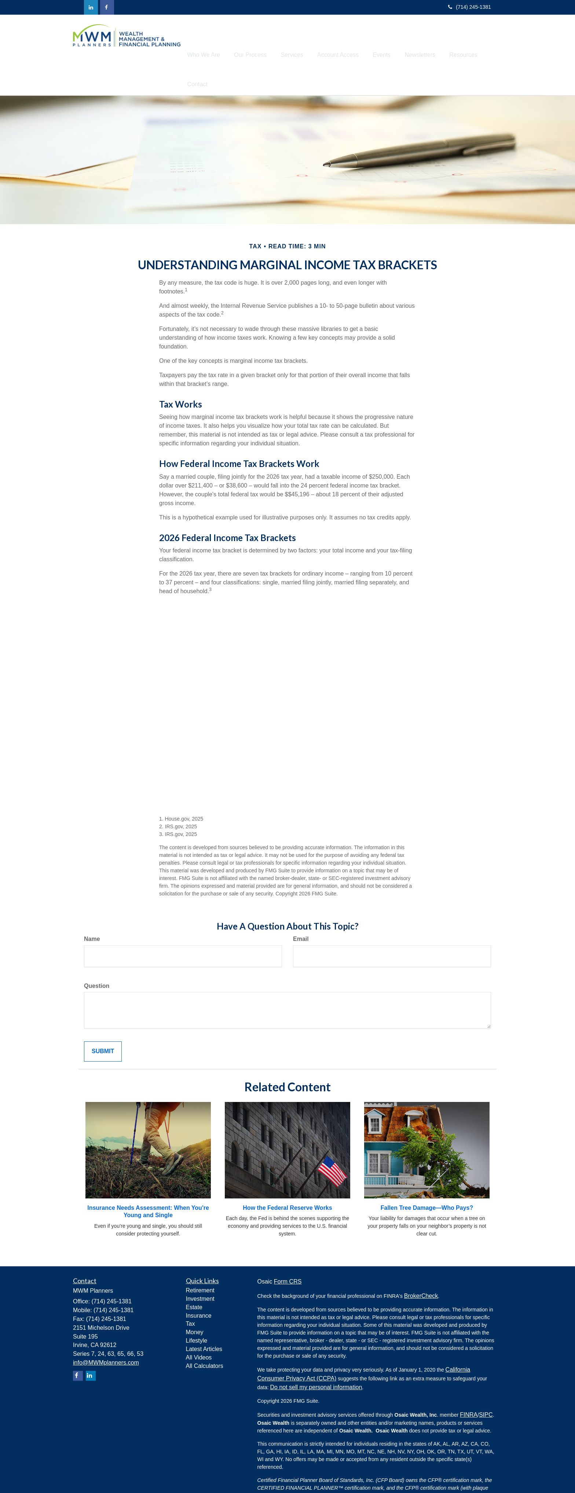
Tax (190, 1295)
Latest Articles (204, 1321)
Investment (200, 1270)
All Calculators (204, 1338)
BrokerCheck (421, 1267)
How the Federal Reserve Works (287, 1179)
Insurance (199, 1287)
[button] (220, 40)
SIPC (485, 1386)
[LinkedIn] (91, 7)
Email (301, 911)
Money (195, 1304)
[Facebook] (107, 7)
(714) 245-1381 (469, 7)
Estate (194, 1279)
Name (92, 911)
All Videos (199, 1329)
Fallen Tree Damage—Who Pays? (427, 1179)
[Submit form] (103, 1023)
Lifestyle (197, 1312)
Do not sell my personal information (316, 1359)
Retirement (200, 1262)
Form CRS (288, 1253)
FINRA (468, 1386)
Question (96, 957)
